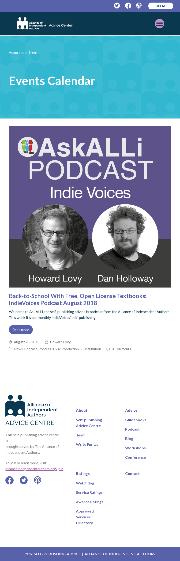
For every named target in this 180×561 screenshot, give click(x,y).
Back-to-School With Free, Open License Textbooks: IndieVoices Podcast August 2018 (77, 299)
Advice (131, 410)
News (18, 349)
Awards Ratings (89, 501)
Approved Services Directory (85, 517)
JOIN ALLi (161, 6)
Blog (129, 438)
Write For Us (87, 444)
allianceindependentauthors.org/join (34, 468)
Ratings (83, 473)
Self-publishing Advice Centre (89, 422)
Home (13, 53)
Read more (21, 330)
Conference (135, 457)
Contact (132, 473)
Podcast (30, 349)
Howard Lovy (60, 342)
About (82, 410)
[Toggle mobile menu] (159, 23)
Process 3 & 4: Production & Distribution (69, 349)
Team (81, 435)
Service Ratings (89, 492)
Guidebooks (135, 419)
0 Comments (121, 349)
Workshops (135, 448)
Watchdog (85, 483)
